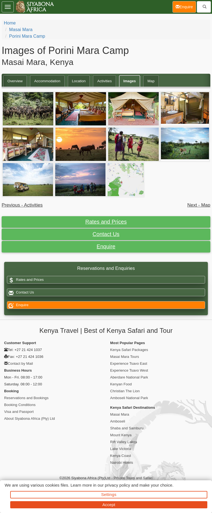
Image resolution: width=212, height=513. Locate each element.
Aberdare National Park (129, 377)
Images (129, 81)
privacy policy (117, 485)
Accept (108, 504)
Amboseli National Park (129, 398)
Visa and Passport (19, 412)
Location (79, 81)
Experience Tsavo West (129, 370)
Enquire (106, 246)
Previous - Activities (22, 205)
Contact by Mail (20, 363)
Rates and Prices (106, 222)
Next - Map (198, 205)
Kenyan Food (121, 384)
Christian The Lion (125, 391)
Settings (108, 494)
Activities (104, 81)
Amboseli (117, 421)
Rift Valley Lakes (123, 442)
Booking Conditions (20, 405)
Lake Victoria (120, 449)
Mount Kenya (121, 435)
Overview (15, 81)
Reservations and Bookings (26, 398)
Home (10, 23)
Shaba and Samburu (127, 428)
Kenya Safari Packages (129, 350)
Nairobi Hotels (121, 462)
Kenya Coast (120, 456)
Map (151, 81)
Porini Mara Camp (27, 36)
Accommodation (47, 81)
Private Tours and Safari (133, 478)
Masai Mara (21, 29)
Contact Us (105, 234)
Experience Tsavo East (128, 363)
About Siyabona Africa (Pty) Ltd (29, 418)
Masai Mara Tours (124, 357)
